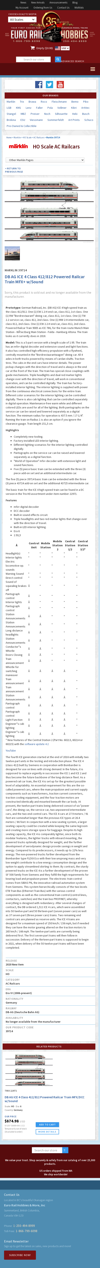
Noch (47, 114)
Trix (22, 101)
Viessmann (36, 120)
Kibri (74, 108)
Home (9, 137)
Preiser (35, 114)
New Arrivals (37, 2)
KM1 (18, 108)
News (23, 2)
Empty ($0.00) (45, 48)
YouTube (11, 750)
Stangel (11, 114)
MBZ (23, 114)
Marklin (11, 101)
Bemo (74, 101)
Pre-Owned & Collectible (22, 126)
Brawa (32, 101)
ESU (22, 120)
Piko (85, 101)
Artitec (85, 108)
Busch (85, 114)
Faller (39, 108)
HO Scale (27, 137)
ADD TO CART (47, 1124)
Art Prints (74, 120)
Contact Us (63, 7)
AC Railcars (38, 137)
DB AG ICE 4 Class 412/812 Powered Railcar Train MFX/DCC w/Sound (44, 1099)
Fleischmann (59, 101)
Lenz (28, 108)
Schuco (88, 120)
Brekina (11, 120)
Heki (74, 114)
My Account (22, 7)
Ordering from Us (42, 7)
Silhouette (61, 114)
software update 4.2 (37, 744)
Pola (50, 108)
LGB (9, 108)
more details (47, 1131)
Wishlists (79, 7)
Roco (44, 101)
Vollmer (62, 108)
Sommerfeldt (55, 120)
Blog (74, 2)
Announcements (58, 2)
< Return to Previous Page (14, 170)
